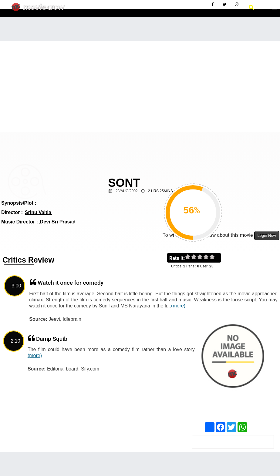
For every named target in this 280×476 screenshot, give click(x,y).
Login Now (267, 235)
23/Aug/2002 (127, 191)
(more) (178, 305)
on (215, 257)
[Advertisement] (140, 86)
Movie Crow (40, 9)
